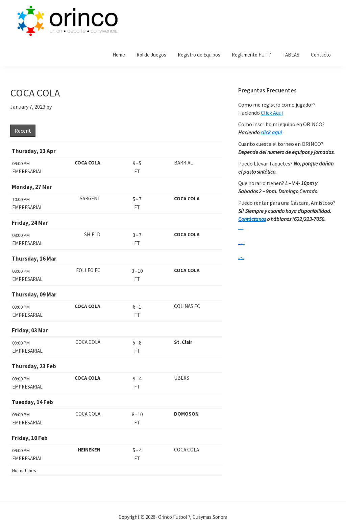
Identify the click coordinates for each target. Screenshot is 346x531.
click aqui (271, 132)
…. (241, 242)
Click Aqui (272, 112)
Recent (23, 130)
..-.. (241, 256)
